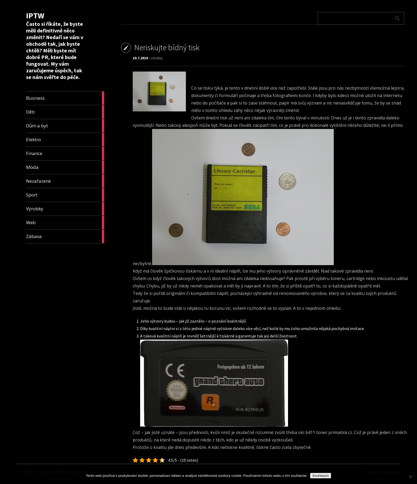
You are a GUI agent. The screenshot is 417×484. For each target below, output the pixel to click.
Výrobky (157, 58)
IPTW (35, 15)
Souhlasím (320, 476)
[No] (410, 476)
